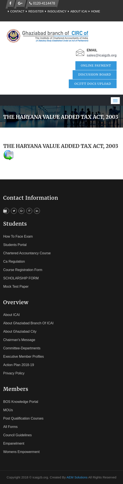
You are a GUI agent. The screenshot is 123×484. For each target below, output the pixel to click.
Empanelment (13, 443)
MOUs (8, 410)
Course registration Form (22, 270)
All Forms (10, 427)
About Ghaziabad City (20, 331)
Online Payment (96, 65)
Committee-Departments (21, 348)
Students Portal (14, 245)
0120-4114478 (42, 3)
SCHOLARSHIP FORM (21, 278)
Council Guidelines (17, 435)
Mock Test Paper (16, 286)
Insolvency (55, 11)
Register (34, 11)
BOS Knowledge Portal (20, 402)
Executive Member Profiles (23, 356)
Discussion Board (94, 74)
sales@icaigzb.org (102, 55)
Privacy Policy (14, 373)
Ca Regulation (14, 261)
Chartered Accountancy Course (27, 253)
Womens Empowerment (21, 452)
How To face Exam (18, 236)
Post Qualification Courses (23, 418)
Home (93, 11)
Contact (15, 11)
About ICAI (76, 11)
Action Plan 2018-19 (18, 365)
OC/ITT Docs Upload (92, 84)
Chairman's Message (19, 340)
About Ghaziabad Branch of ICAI (28, 323)
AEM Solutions (76, 477)
